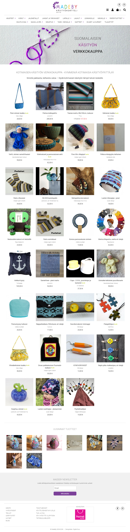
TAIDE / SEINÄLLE (64, 22)
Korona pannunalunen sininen (80, 239)
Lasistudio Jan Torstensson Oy (49, 201)
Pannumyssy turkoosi (19, 324)
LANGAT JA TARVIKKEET (51, 18)
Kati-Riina (110, 327)
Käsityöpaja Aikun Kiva (49, 159)
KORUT (21, 18)
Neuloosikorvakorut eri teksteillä (19, 239)
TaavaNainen (110, 242)
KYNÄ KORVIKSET (80, 365)
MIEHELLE (101, 18)
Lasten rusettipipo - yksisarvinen (50, 409)
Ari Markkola (80, 285)
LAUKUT (77, 18)
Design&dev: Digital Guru (72, 529)
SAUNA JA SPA (36, 22)
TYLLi (80, 116)
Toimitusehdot (41, 508)
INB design (80, 327)
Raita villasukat (19, 198)
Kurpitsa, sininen (17, 409)
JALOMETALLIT (33, 18)
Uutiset (8, 518)
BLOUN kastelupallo (49, 198)
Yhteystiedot (11, 510)
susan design (110, 201)
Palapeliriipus (109, 324)
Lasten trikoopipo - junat (111, 198)
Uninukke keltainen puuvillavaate (111, 280)
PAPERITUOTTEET (116, 18)
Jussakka (110, 368)
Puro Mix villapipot (78, 154)
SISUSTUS (49, 22)
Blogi (8, 521)
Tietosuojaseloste (43, 518)
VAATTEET (78, 22)
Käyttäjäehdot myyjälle (45, 510)
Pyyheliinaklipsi (80, 409)
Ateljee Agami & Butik (80, 157)
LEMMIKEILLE (89, 18)
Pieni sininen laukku (17, 113)
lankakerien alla (111, 157)
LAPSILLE (66, 18)
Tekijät (8, 513)
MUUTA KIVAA (21, 22)
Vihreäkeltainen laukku (17, 365)
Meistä (8, 508)
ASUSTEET (10, 18)
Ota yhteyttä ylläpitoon (45, 516)
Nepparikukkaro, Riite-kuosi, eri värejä (49, 324)
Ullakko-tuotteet (80, 242)
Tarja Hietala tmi (19, 242)
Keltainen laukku (109, 113)
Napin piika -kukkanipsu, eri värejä (110, 365)
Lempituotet (10, 516)
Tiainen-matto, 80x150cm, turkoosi (80, 113)
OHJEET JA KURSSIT (94, 22)
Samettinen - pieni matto (50, 280)
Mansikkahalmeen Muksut (19, 157)
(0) (118, 10)
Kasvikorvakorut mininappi (80, 324)
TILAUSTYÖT (109, 22)
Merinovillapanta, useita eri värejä (110, 239)
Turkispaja (19, 283)
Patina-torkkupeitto (50, 113)
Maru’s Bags (19, 116)
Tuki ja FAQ (40, 513)
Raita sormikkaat (49, 239)
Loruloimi (49, 116)
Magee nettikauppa (80, 412)
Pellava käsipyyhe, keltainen (110, 154)
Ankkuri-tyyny (19, 280)
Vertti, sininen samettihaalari (19, 154)
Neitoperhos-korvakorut (80, 198)
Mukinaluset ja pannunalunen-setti (50, 154)
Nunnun (50, 327)
